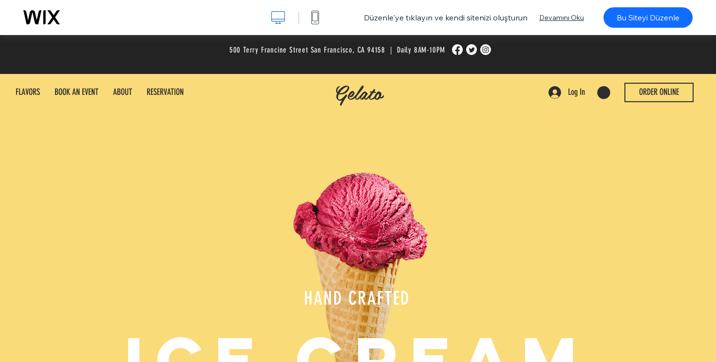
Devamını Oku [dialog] (561, 17)
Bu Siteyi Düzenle (648, 17)
